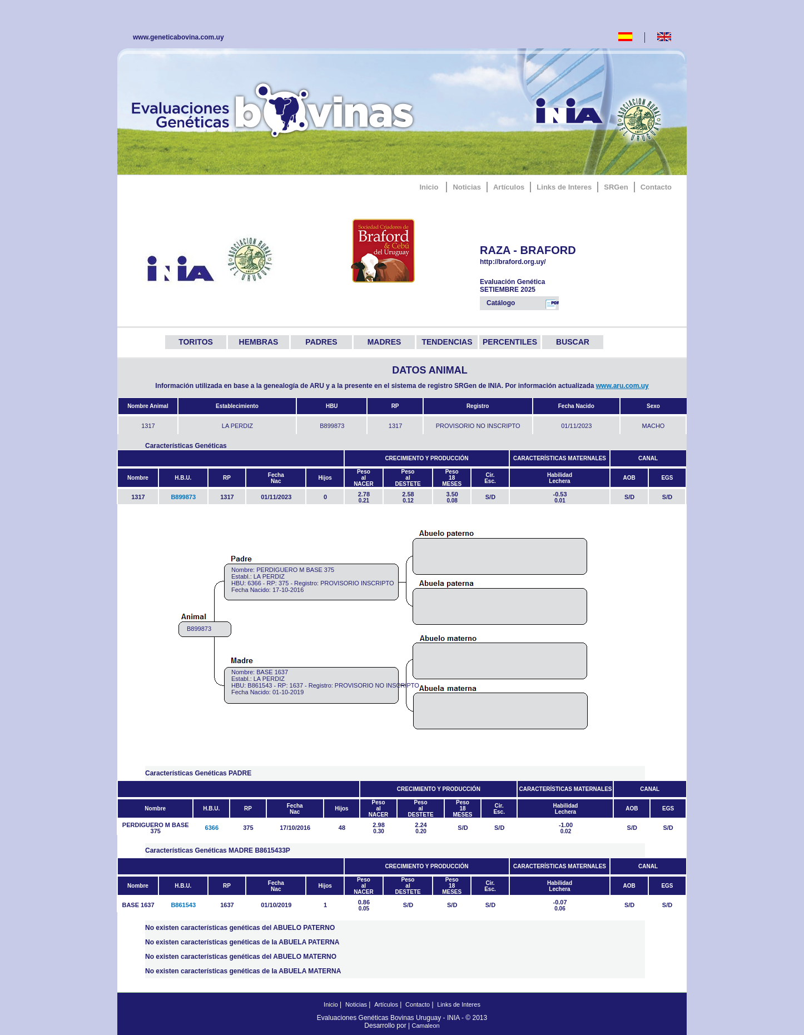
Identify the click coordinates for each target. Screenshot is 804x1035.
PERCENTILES (510, 341)
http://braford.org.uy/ (528, 262)
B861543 (183, 905)
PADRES (321, 341)
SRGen (616, 187)
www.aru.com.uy (622, 386)
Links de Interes (564, 187)
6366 (212, 827)
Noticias (467, 187)
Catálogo (523, 304)
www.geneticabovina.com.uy (178, 37)
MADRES (384, 341)
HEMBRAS (259, 341)
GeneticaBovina (275, 108)
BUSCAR (572, 341)
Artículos (508, 187)
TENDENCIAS (446, 341)
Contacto (656, 187)
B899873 (183, 497)
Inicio (428, 187)
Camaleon (426, 1025)
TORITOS (195, 341)
